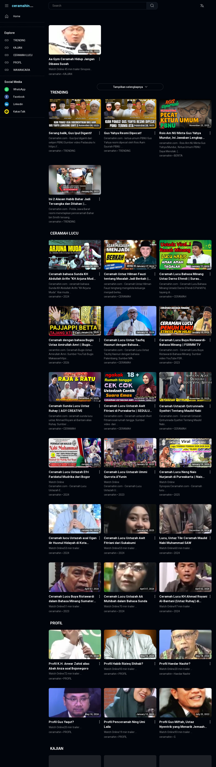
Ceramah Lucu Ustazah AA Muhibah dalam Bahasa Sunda (125, 599)
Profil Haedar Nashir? (174, 663)
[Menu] (6, 6)
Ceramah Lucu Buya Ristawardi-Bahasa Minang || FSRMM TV (182, 342)
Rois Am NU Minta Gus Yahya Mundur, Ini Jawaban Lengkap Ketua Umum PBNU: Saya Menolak (180, 135)
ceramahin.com (25, 6)
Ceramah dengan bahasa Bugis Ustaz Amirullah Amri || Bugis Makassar (71, 342)
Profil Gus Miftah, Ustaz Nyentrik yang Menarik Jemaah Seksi (182, 724)
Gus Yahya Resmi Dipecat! (123, 133)
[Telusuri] (152, 5)
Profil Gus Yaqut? (61, 722)
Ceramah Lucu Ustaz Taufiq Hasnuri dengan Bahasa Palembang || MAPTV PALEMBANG (124, 342)
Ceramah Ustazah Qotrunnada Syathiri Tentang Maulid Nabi (181, 408)
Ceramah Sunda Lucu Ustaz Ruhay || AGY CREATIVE (69, 408)
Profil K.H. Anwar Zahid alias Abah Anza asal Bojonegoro (69, 666)
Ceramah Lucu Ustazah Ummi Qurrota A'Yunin (125, 474)
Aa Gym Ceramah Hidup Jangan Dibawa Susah (72, 61)
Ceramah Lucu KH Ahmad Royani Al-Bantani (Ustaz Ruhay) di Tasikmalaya (183, 599)
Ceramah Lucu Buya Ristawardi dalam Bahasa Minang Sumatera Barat (72, 599)
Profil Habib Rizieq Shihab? (123, 663)
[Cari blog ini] (99, 5)
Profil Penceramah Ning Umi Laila (124, 724)
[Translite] (202, 6)
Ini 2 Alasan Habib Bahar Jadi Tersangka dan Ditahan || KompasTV (69, 201)
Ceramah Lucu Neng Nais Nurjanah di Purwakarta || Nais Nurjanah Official (180, 474)
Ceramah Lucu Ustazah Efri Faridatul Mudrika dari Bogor (69, 474)
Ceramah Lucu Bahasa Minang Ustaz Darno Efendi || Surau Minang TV (181, 276)
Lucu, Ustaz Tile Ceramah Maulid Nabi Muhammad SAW (183, 540)
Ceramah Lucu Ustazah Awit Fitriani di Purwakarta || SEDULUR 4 (128, 408)
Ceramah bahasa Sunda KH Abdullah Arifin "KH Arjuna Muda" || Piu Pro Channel (72, 276)
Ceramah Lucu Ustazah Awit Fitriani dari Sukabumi (124, 540)
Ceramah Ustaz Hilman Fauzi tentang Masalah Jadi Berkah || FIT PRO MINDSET (126, 276)
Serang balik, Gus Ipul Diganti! (70, 133)
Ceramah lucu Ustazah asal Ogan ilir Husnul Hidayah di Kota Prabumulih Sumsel (73, 540)
